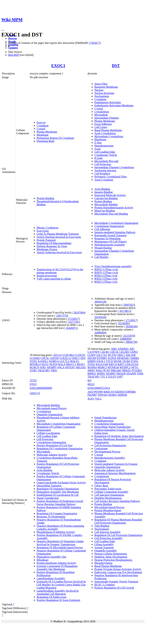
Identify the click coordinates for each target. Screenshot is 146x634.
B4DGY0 (109, 391)
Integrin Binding (103, 192)
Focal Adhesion (103, 124)
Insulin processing (47, 275)
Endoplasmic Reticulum (107, 102)
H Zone (98, 158)
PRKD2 (126, 370)
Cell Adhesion (102, 229)
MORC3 (102, 367)
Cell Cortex (100, 127)
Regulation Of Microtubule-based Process (60, 547)
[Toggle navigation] (2, 30)
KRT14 (113, 364)
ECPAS (112, 358)
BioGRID (13, 54)
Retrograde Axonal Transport (110, 235)
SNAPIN (131, 373)
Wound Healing (103, 247)
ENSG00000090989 (41, 388)
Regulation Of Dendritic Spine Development (119, 436)
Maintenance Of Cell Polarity (110, 241)
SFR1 (43, 367)
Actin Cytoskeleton (105, 133)
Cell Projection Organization (110, 445)
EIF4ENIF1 (123, 358)
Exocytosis (43, 230)
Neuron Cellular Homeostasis (110, 553)
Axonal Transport (104, 547)
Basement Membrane (106, 86)
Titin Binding (101, 525)
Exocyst (41, 122)
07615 (33, 384)
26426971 (71, 328)
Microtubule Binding (106, 204)
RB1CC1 (71, 364)
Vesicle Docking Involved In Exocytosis (59, 236)
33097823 (128, 304)
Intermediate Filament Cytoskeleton (114, 167)
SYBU (33, 370)
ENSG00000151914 (99, 388)
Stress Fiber (100, 83)
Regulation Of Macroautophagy (54, 243)
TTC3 (103, 376)
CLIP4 (91, 355)
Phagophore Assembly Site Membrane (58, 491)
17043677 (94, 42)
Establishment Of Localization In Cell (58, 494)
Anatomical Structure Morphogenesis (115, 473)
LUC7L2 (64, 361)
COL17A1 (101, 355)
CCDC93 (80, 355)
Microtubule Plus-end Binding (111, 213)
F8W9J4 (102, 394)
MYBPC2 (125, 367)
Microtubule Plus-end (106, 161)
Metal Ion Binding (104, 210)
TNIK (140, 373)
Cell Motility (101, 257)
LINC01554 (131, 364)
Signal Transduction (48, 498)
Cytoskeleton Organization (109, 226)
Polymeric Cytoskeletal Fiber (110, 176)
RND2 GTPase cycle (105, 278)
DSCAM (131, 355)
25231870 (128, 335)
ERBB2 (135, 358)
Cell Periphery (102, 173)
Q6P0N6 (122, 394)
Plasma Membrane (47, 131)
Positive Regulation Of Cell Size (55, 445)
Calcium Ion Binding (106, 198)
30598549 (131, 326)
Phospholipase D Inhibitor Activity (56, 532)
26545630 (99, 317)
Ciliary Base (101, 485)
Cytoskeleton (101, 111)
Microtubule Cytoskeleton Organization (116, 223)
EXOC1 (58, 65)
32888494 (99, 332)
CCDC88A (68, 355)
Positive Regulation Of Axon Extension (58, 600)
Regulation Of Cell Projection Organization (118, 535)
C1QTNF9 (93, 351)
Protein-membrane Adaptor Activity (56, 562)
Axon (97, 148)
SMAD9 (121, 373)
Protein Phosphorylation (107, 510)
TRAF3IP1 (44, 370)
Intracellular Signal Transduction (112, 426)
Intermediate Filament (106, 117)
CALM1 (104, 351)
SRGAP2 (81, 367)
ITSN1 (33, 361)
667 (90, 380)
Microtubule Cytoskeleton (108, 136)
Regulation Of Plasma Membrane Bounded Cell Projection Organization (118, 521)
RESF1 (81, 364)
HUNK (118, 361)
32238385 (123, 323)
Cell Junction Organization (109, 494)
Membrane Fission (47, 249)
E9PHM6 (130, 391)
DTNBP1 (102, 358)
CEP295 (54, 358)
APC (132, 348)
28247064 (78, 312)
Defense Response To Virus (52, 246)
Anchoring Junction (105, 170)
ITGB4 (126, 361)
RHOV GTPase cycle (106, 272)
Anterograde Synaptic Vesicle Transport (116, 581)
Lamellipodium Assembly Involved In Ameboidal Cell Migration (58, 592)
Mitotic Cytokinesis (47, 227)
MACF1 (74, 361)
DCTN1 (112, 355)
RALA (62, 364)
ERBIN (92, 361)
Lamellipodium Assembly (51, 578)
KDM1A (54, 361)
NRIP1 (91, 370)
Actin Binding (102, 189)
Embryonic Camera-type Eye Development (118, 572)
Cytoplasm (42, 125)
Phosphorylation (103, 562)
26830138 (99, 301)
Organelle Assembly (105, 550)
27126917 (73, 318)
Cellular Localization (48, 433)
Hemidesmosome (103, 145)
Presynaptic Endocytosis (107, 488)
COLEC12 (65, 358)
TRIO (54, 370)
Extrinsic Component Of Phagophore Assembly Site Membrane (57, 568)
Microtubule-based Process (52, 408)
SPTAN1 (70, 367)
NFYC (135, 367)
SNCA (60, 367)
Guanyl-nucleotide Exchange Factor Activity (61, 482)
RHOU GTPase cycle (106, 269)
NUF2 (45, 364)
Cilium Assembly (104, 544)
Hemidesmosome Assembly (109, 244)
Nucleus (98, 90)
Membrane (42, 134)
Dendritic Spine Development (110, 556)
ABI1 (114, 348)
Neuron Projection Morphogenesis (113, 559)
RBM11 (92, 373)
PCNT (106, 370)
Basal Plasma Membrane (108, 130)
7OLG (98, 398)
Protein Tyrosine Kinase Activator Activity (117, 569)
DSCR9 (92, 358)
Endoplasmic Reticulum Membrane (114, 105)
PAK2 (99, 370)
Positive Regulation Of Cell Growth (114, 587)
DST (116, 65)
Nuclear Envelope (104, 93)
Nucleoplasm (101, 96)
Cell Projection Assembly (108, 538)
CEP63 (134, 351)
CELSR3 (124, 351)
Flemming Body (46, 141)
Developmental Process (107, 451)
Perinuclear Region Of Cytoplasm (55, 137)
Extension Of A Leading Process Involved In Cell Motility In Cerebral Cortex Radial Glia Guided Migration (61, 584)
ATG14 (57, 355)
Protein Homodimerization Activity (113, 207)
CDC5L (45, 358)
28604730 (131, 341)
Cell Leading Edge (104, 151)
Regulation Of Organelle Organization (58, 488)
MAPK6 (92, 367)
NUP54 (53, 364)
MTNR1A (35, 364)
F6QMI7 (92, 394)
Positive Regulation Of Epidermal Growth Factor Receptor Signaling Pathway (60, 503)
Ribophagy (43, 559)
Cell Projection (102, 164)
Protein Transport (46, 240)
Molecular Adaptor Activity (52, 454)
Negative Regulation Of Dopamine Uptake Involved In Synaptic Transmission (60, 543)
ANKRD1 (123, 348)
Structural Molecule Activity (110, 195)
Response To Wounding (107, 238)
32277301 (73, 321)
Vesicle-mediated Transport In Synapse (115, 463)
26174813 (124, 311)
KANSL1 (43, 361)
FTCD (109, 361)
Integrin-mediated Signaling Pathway (115, 232)
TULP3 (112, 376)
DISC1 (76, 358)
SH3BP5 (51, 367)
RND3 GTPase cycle (105, 275)
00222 (91, 384)
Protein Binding (45, 198)
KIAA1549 (102, 364)
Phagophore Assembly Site (51, 556)
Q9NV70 (35, 393)
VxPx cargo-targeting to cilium (54, 278)
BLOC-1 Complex (104, 584)
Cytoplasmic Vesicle (105, 154)
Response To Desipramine (51, 516)
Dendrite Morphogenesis (108, 498)
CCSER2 (35, 358)
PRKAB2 (116, 370)
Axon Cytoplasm (103, 179)
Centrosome (101, 448)
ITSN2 (91, 364)
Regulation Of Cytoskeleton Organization (60, 448)
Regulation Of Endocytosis (51, 597)
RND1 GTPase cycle (105, 281)
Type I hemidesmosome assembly (113, 266)
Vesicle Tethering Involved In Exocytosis (59, 252)
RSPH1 (101, 373)
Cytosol (41, 128)
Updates (13, 47)
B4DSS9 (120, 391)
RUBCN (34, 367)
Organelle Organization (49, 414)
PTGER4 (137, 370)
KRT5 (121, 364)
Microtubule (101, 114)
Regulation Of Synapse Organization (57, 513)
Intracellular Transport (49, 485)
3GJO (91, 398)
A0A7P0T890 (95, 391)
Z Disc (98, 142)
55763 (33, 380)
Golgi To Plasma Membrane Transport (58, 233)
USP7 (120, 376)
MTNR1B (113, 367)
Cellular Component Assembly (111, 491)
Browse (12, 38)
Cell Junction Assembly (107, 532)
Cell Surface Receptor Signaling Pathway (117, 501)
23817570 (61, 315)
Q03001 (112, 394)
